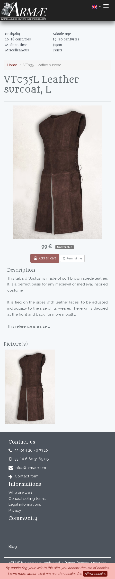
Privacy (15, 510)
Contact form (26, 476)
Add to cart (45, 258)
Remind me (72, 258)
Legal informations (25, 504)
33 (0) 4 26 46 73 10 (31, 450)
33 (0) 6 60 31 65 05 (32, 459)
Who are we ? (21, 492)
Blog (13, 546)
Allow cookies (95, 574)
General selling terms (27, 498)
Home (12, 65)
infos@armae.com (30, 467)
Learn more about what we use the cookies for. (45, 574)
